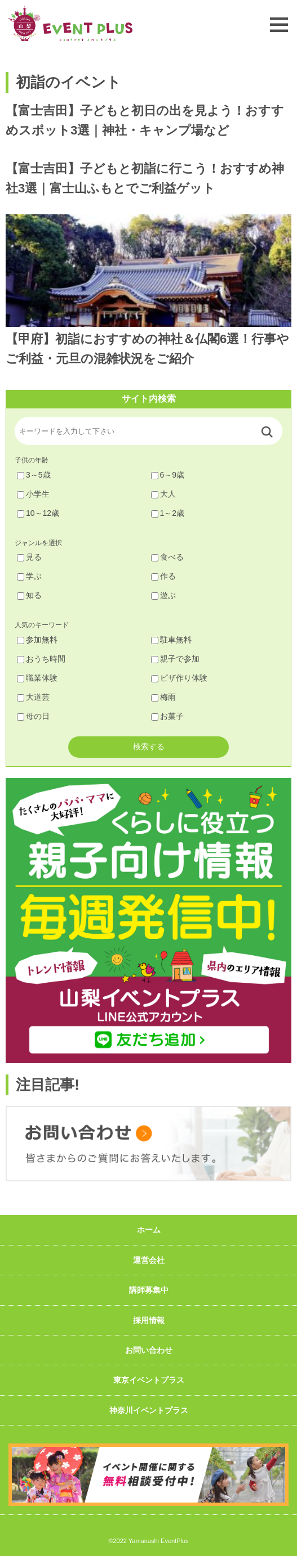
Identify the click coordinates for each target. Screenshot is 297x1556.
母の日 (33, 716)
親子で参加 (175, 658)
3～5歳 (34, 474)
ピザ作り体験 (179, 677)
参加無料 (37, 639)
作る (163, 576)
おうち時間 (41, 658)
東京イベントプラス (148, 1379)
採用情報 (149, 1320)
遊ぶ (163, 595)
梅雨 (163, 696)
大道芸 (33, 696)
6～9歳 (168, 474)
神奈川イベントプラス (148, 1410)
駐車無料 (171, 639)
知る (29, 595)
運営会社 (149, 1260)
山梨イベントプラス (70, 23)
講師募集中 (149, 1289)
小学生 (33, 493)
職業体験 (37, 677)
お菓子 (167, 716)
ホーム (149, 1229)
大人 (163, 493)
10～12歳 (38, 513)
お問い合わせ (148, 1350)
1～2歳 (168, 513)
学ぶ (29, 576)
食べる (167, 556)
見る (29, 556)
